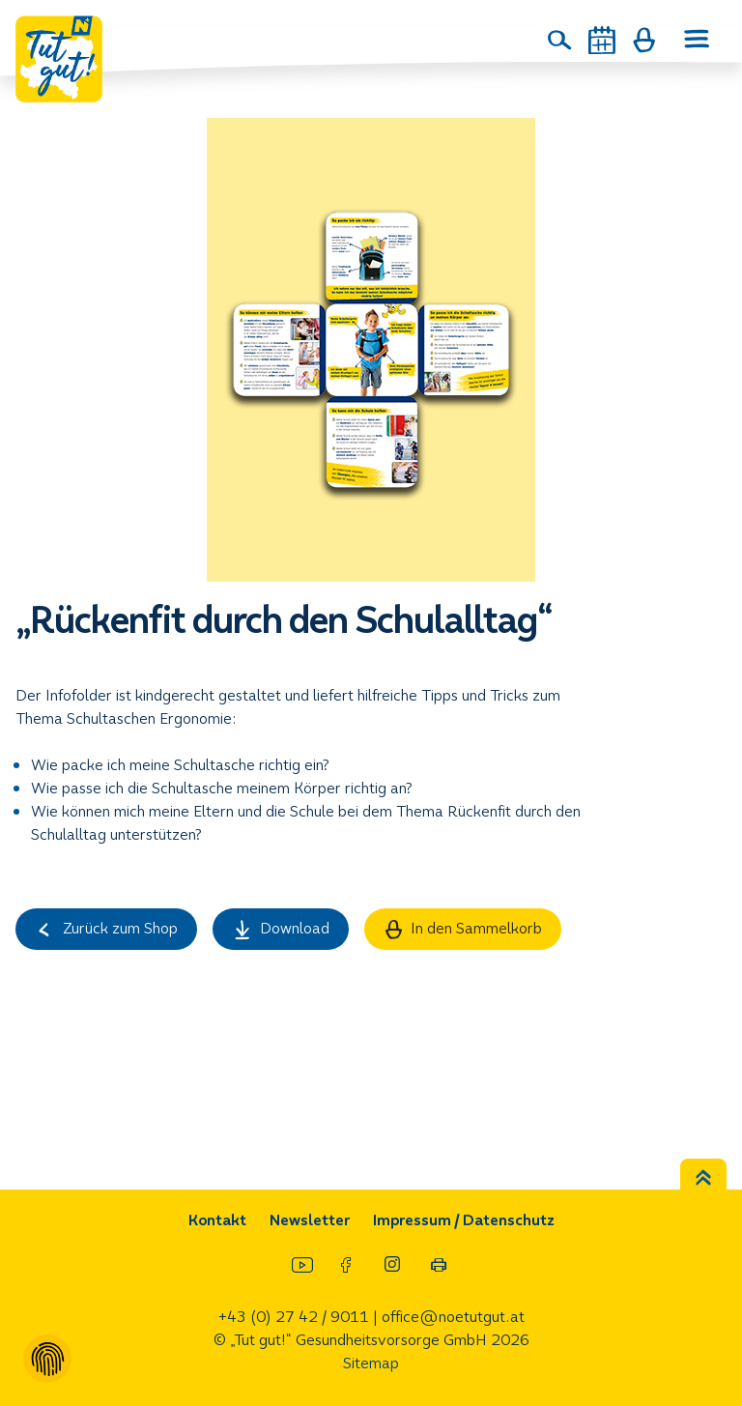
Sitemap (371, 1363)
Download (280, 928)
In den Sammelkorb (463, 928)
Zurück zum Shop (106, 928)
